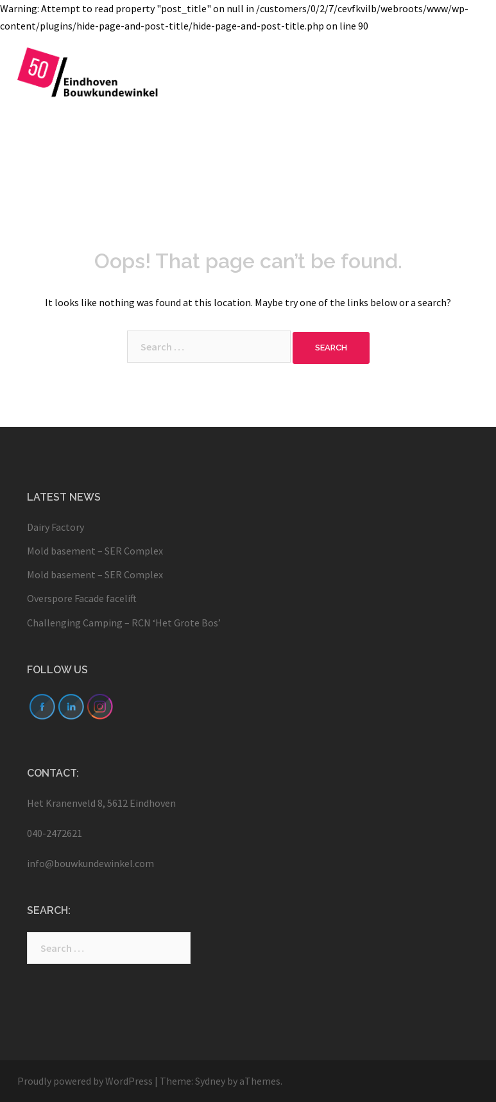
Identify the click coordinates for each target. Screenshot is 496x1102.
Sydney (210, 1080)
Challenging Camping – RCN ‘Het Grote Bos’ (124, 622)
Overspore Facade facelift (83, 598)
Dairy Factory (55, 527)
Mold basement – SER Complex (96, 550)
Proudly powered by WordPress (85, 1080)
